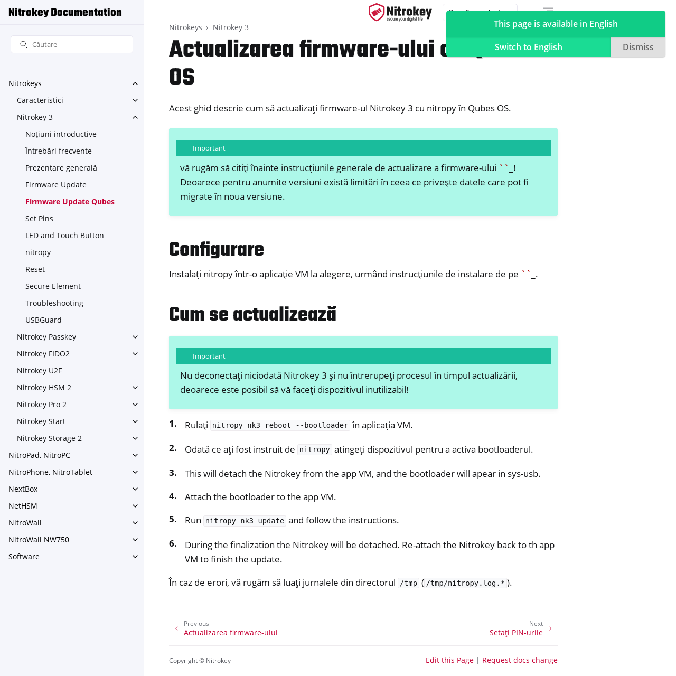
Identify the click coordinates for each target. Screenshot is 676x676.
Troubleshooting (54, 303)
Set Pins (39, 218)
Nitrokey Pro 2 (42, 404)
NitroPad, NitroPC (39, 455)
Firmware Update (56, 185)
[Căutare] (72, 44)
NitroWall (25, 523)
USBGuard (43, 320)
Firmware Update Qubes (70, 201)
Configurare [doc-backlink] (216, 251)
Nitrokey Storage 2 (49, 438)
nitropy (38, 252)
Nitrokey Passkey (46, 337)
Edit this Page (450, 660)
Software (24, 556)
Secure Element (53, 286)
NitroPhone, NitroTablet (50, 472)
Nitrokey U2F (39, 370)
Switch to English (528, 47)
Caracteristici (40, 100)
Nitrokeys (25, 83)
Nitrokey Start (41, 421)
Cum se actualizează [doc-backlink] (252, 316)
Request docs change (520, 660)
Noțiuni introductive (61, 134)
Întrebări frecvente (58, 151)
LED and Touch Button (64, 235)
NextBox (22, 489)
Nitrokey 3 (35, 117)
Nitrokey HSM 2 (44, 387)
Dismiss (638, 47)
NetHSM (22, 506)
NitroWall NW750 (38, 539)
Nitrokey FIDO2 (43, 354)
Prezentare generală (61, 168)
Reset (35, 269)
